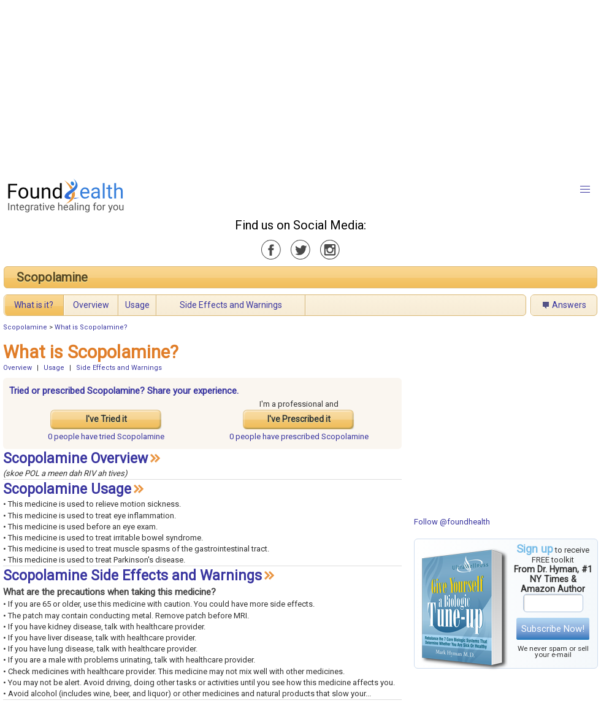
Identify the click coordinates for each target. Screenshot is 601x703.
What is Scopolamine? (91, 327)
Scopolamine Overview (75, 458)
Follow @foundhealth (452, 521)
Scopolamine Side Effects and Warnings (132, 575)
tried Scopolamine (106, 436)
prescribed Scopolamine (299, 436)
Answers (569, 305)
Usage (137, 305)
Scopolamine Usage (67, 489)
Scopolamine (52, 277)
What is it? (33, 305)
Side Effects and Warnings (231, 305)
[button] (585, 190)
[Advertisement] (211, 86)
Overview (91, 305)
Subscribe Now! (552, 628)
